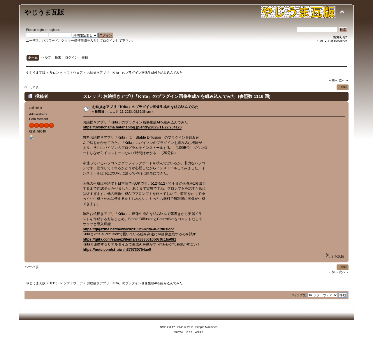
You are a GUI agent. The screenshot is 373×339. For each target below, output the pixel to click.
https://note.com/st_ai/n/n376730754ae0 (117, 250)
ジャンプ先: (299, 295)
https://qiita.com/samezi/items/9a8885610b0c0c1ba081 (129, 239)
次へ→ (344, 80)
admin (35, 107)
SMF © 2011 (185, 327)
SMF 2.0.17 (167, 327)
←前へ (333, 80)
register (53, 29)
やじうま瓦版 (44, 12)
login (40, 29)
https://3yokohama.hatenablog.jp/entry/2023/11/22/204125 (132, 127)
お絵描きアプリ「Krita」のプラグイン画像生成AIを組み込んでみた (145, 107)
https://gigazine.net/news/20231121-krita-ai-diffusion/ (128, 229)
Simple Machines (206, 327)
